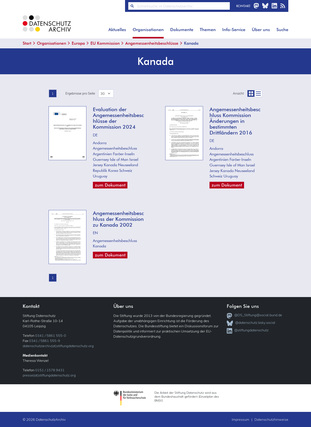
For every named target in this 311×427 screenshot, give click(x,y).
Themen (208, 29)
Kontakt (243, 6)
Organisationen (148, 29)
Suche (282, 29)
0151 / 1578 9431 (50, 370)
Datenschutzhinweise (271, 419)
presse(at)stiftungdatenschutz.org (49, 375)
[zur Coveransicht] (250, 93)
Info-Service (233, 29)
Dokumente (181, 29)
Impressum (240, 419)
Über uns (261, 29)
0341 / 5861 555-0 (50, 335)
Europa (78, 43)
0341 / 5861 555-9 (44, 340)
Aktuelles (117, 29)
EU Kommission (105, 43)
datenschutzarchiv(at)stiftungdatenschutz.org (58, 346)
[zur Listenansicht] (258, 93)
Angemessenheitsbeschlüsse (151, 43)
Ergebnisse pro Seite (80, 93)
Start (27, 43)
